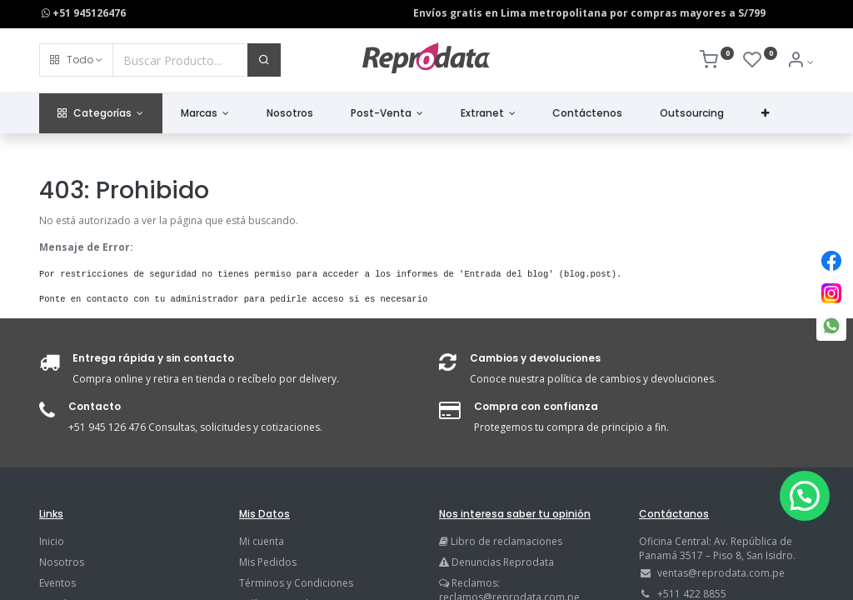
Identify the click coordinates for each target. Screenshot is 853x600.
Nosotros (61, 562)
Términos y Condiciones (296, 583)
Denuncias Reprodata (496, 562)
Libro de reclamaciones (506, 541)
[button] (76, 60)
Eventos (57, 583)
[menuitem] (290, 113)
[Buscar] (264, 60)
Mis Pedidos (268, 562)
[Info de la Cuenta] (800, 62)
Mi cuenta (261, 541)
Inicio (51, 541)
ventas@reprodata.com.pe (721, 573)
